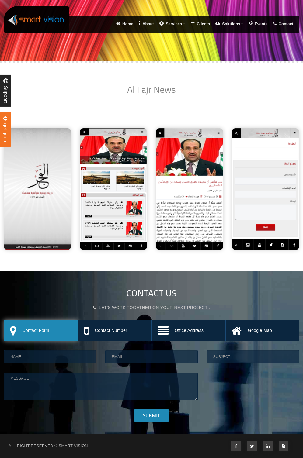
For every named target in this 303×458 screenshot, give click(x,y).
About (146, 23)
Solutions (229, 23)
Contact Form (29, 331)
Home (124, 23)
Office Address (181, 331)
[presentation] (253, 384)
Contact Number (105, 331)
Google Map (252, 331)
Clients (200, 23)
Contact (283, 23)
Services (172, 23)
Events (258, 23)
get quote (5, 130)
